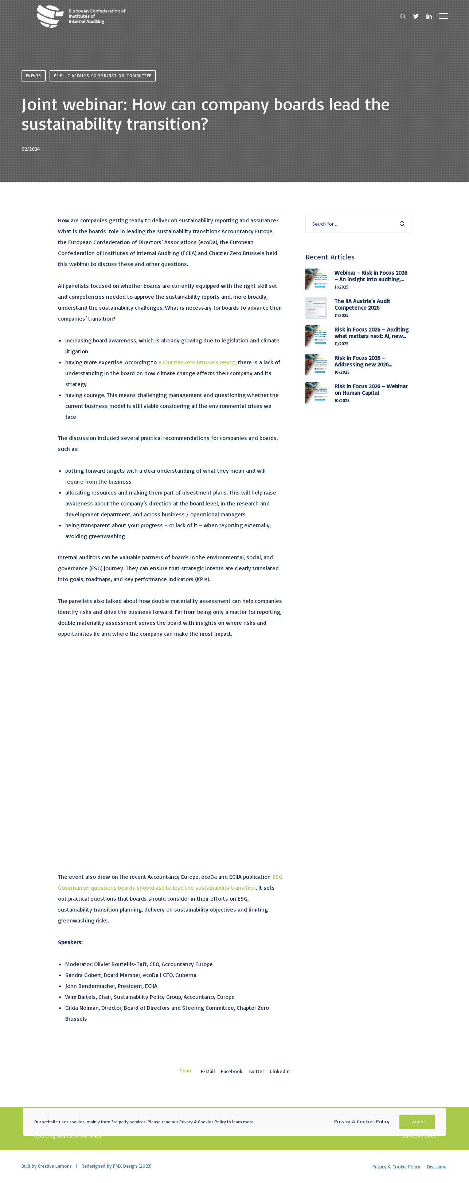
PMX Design (125, 1166)
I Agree (417, 1121)
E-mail (208, 1071)
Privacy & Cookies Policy (362, 1121)
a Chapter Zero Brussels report (197, 362)
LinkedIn (280, 1071)
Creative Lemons (55, 1166)
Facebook (231, 1071)
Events (34, 75)
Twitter (256, 1071)
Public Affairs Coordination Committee (103, 75)
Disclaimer (437, 1167)
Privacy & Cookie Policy (396, 1167)
